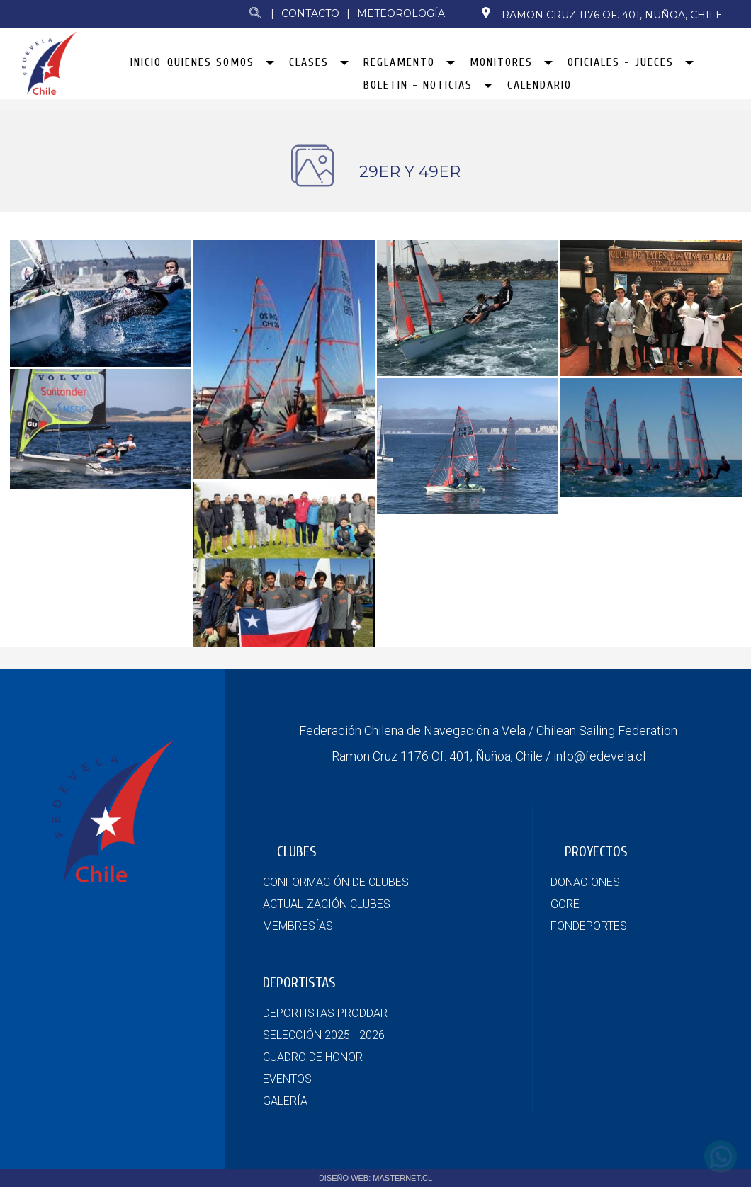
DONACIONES (585, 882)
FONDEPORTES (588, 926)
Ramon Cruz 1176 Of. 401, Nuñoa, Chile (601, 14)
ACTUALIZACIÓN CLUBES (326, 904)
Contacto (310, 13)
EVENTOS (287, 1079)
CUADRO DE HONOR (313, 1057)
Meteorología (401, 13)
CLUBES (297, 852)
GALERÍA (285, 1101)
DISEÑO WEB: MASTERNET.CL (375, 1178)
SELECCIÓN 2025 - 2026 (324, 1035)
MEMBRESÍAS (298, 926)
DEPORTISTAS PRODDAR (325, 1013)
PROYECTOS (596, 852)
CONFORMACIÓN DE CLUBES (336, 882)
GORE (565, 904)
